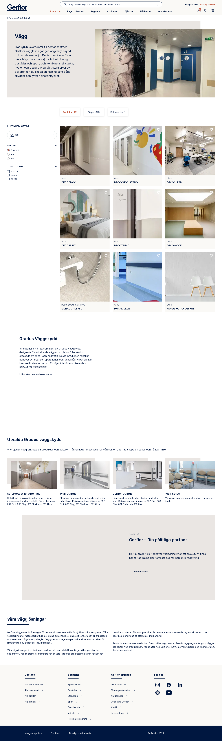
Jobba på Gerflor (120, 701)
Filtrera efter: (19, 126)
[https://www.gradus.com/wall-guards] (85, 483)
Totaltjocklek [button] (15, 166)
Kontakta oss (165, 11)
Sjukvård (72, 684)
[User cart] (212, 10)
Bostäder (72, 690)
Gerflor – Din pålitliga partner (158, 539)
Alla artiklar (30, 696)
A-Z (12, 154)
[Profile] (199, 10)
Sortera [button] (11, 145)
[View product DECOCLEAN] (190, 156)
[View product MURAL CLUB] (137, 282)
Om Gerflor (116, 684)
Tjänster (129, 11)
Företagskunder (207, 5)
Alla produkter (32, 684)
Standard (15, 150)
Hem (9, 18)
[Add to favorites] (106, 130)
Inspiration (112, 11)
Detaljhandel (74, 707)
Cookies (55, 733)
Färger (94, 112)
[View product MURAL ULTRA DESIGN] (190, 282)
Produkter (55, 11)
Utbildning (73, 696)
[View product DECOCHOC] (85, 156)
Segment (95, 11)
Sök (65, 4)
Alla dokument (32, 690)
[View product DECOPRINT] (85, 219)
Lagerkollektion (75, 11)
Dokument (118, 112)
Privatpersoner (191, 5)
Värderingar (117, 696)
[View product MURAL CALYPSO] (85, 282)
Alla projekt (30, 701)
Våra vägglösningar (26, 619)
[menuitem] (55, 12)
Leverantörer (117, 713)
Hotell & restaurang (77, 718)
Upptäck (30, 674)
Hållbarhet (145, 11)
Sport (70, 701)
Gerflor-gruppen (121, 674)
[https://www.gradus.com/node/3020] (137, 483)
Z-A (12, 158)
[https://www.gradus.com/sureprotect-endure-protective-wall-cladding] (32, 483)
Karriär (114, 707)
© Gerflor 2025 (156, 733)
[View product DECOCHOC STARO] (137, 156)
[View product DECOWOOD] (190, 219)
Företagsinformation (121, 690)
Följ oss (158, 674)
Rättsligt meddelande (80, 733)
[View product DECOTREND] (137, 219)
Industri (71, 713)
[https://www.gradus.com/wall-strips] (190, 483)
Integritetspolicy (33, 733)
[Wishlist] (206, 10)
